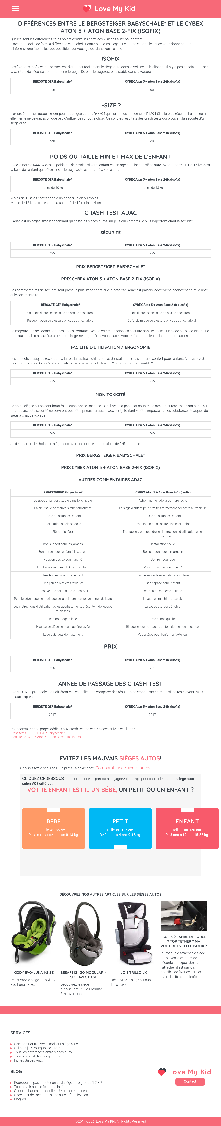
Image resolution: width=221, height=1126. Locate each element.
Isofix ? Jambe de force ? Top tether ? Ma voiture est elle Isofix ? (184, 941)
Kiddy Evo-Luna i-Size (33, 972)
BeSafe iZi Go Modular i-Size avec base (84, 974)
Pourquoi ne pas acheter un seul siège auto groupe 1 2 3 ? (58, 1082)
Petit (120, 828)
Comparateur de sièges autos (122, 767)
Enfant (187, 828)
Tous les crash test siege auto (37, 1056)
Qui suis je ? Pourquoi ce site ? (37, 1048)
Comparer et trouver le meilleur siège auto (46, 1044)
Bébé (53, 828)
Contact (190, 1081)
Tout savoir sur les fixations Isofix (39, 1087)
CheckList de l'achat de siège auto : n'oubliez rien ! (52, 1095)
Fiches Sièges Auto (28, 1060)
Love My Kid (115, 8)
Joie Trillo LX (134, 972)
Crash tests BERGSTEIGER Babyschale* (37, 733)
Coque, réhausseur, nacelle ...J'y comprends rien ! (51, 1091)
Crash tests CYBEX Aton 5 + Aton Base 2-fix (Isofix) (45, 737)
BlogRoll (20, 1099)
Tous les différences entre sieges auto (43, 1052)
